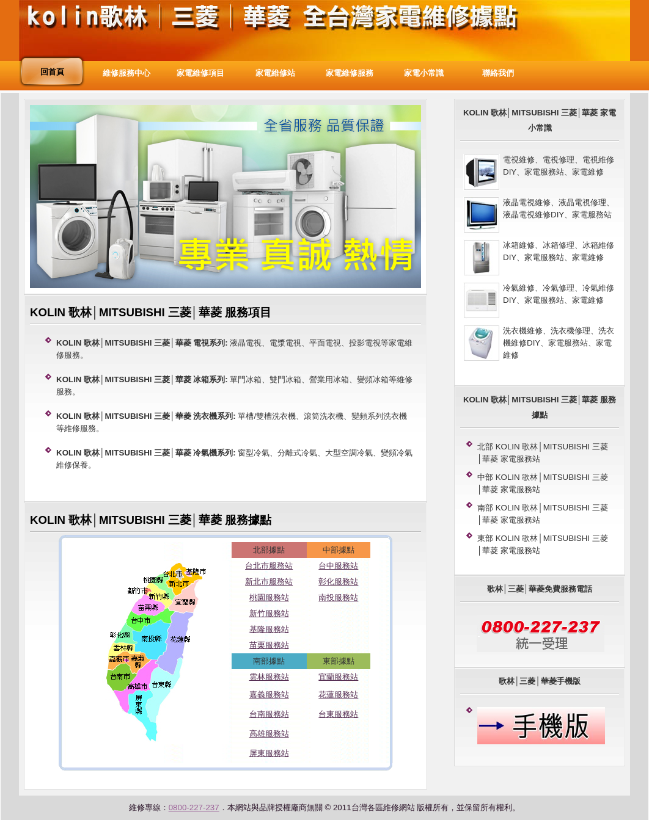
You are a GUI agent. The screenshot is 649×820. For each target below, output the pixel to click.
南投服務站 (338, 597)
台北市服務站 (269, 565)
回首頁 (52, 71)
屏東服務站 (269, 753)
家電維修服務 (349, 73)
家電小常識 (424, 73)
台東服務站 (338, 714)
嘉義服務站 (269, 694)
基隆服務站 (269, 629)
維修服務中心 (126, 73)
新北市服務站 (269, 581)
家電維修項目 (200, 73)
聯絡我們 (498, 73)
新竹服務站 (269, 613)
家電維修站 (275, 73)
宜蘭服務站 (338, 676)
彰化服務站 (338, 581)
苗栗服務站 (269, 645)
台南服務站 (269, 714)
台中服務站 (338, 565)
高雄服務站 (269, 733)
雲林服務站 (269, 676)
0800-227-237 (194, 807)
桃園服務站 (269, 597)
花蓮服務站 (338, 694)
